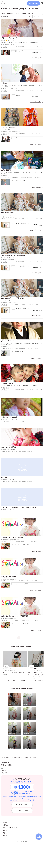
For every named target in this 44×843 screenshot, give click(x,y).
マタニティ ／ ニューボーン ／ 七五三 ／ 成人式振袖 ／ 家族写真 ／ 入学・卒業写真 (19, 348)
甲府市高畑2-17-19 (6, 388)
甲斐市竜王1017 (6, 346)
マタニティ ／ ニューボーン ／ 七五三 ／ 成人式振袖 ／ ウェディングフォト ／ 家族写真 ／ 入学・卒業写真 (21, 47)
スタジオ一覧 (28, 757)
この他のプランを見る (35, 58)
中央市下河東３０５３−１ (8, 260)
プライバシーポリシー (10, 827)
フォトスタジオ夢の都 (8, 127)
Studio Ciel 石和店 (7, 212)
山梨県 (34, 757)
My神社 (5, 835)
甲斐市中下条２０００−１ (8, 302)
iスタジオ (4, 477)
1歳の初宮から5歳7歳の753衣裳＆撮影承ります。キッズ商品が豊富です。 (20, 42)
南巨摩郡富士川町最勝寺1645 (9, 419)
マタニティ (5, 773)
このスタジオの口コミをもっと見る (17, 680)
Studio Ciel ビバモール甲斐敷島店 (12, 298)
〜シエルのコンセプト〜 (7, 215)
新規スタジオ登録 (6, 765)
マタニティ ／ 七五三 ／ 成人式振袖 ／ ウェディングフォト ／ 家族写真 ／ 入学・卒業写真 (20, 177)
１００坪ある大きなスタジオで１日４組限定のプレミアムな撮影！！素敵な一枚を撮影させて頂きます (21, 344)
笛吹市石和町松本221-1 (8, 449)
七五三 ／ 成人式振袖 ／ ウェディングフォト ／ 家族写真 (13, 421)
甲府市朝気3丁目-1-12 (7, 510)
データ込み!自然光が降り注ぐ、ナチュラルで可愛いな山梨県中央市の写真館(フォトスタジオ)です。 (21, 86)
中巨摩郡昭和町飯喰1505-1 (9, 618)
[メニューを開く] (42, 3)
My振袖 (5, 830)
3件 (13, 40)
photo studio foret (7, 341)
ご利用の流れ (5, 762)
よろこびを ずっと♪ (6, 129)
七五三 (4, 770)
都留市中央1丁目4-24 (7, 479)
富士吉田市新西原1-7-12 (8, 45)
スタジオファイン (7, 383)
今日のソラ (4, 83)
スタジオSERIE (6, 170)
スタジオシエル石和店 (8, 447)
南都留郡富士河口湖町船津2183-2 (10, 131)
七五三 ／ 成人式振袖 (5, 511)
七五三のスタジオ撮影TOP (17, 757)
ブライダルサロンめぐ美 (9, 38)
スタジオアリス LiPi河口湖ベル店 (12, 537)
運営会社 (5, 822)
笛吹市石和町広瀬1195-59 (8, 579)
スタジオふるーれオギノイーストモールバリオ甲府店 (18, 507)
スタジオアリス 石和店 (8, 577)
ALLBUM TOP (5, 757)
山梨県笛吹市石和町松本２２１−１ (10, 217)
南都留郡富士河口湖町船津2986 (10, 540)
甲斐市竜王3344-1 (6, 175)
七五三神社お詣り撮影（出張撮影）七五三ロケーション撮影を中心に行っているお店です (21, 173)
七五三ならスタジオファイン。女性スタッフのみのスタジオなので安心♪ (19, 385)
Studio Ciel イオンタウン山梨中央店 (13, 255)
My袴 (5, 833)
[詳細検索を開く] (39, 836)
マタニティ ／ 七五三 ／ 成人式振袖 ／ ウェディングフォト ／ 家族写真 (16, 451)
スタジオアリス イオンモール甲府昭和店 (14, 616)
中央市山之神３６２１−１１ (9, 89)
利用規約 (5, 825)
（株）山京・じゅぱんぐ (9, 417)
